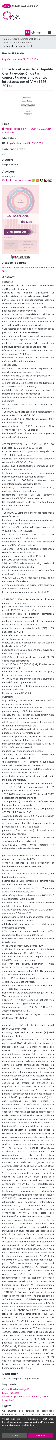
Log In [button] (39, 32)
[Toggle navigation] (49, 32)
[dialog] (28, 1428)
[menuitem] (33, 32)
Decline (14, 1435)
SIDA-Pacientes (10, 1393)
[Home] (13, 17)
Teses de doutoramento (18, 42)
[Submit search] (27, 32)
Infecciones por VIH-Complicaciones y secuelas (26, 1396)
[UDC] (21, 6)
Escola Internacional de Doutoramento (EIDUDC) (27, 39)
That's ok (40, 1435)
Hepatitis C (8, 1400)
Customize (7, 1429)
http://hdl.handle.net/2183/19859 (20, 59)
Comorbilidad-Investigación (16, 1389)
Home (5, 39)
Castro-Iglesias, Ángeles (15, 180)
